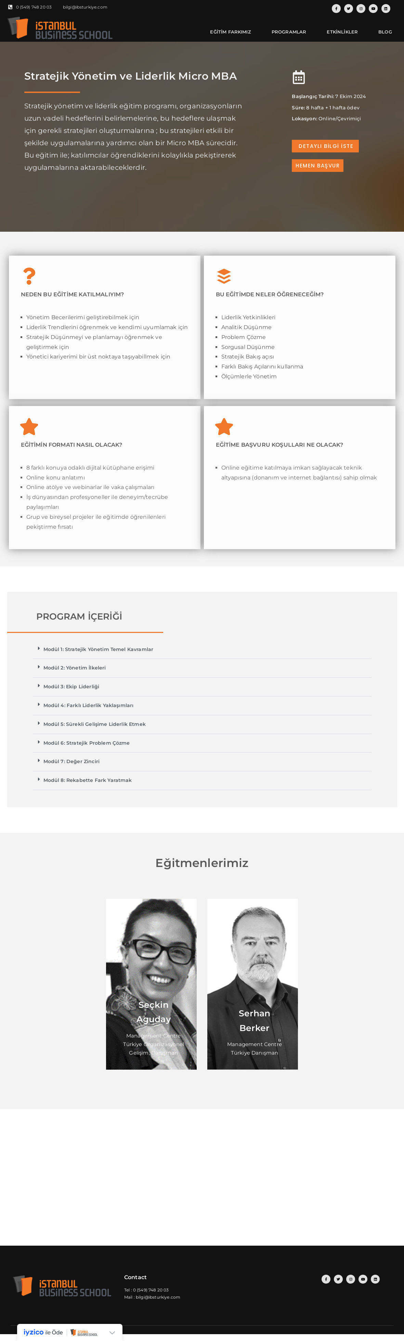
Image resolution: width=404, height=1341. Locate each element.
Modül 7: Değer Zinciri (71, 761)
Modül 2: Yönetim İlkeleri (74, 668)
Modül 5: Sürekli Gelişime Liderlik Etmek (94, 724)
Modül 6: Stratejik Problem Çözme (86, 743)
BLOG (385, 32)
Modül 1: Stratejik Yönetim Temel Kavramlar (98, 649)
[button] (202, 649)
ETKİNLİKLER (342, 32)
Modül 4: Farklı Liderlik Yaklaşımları (88, 705)
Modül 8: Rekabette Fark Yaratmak (87, 780)
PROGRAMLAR (289, 32)
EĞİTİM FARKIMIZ (230, 32)
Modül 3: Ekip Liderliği (71, 686)
